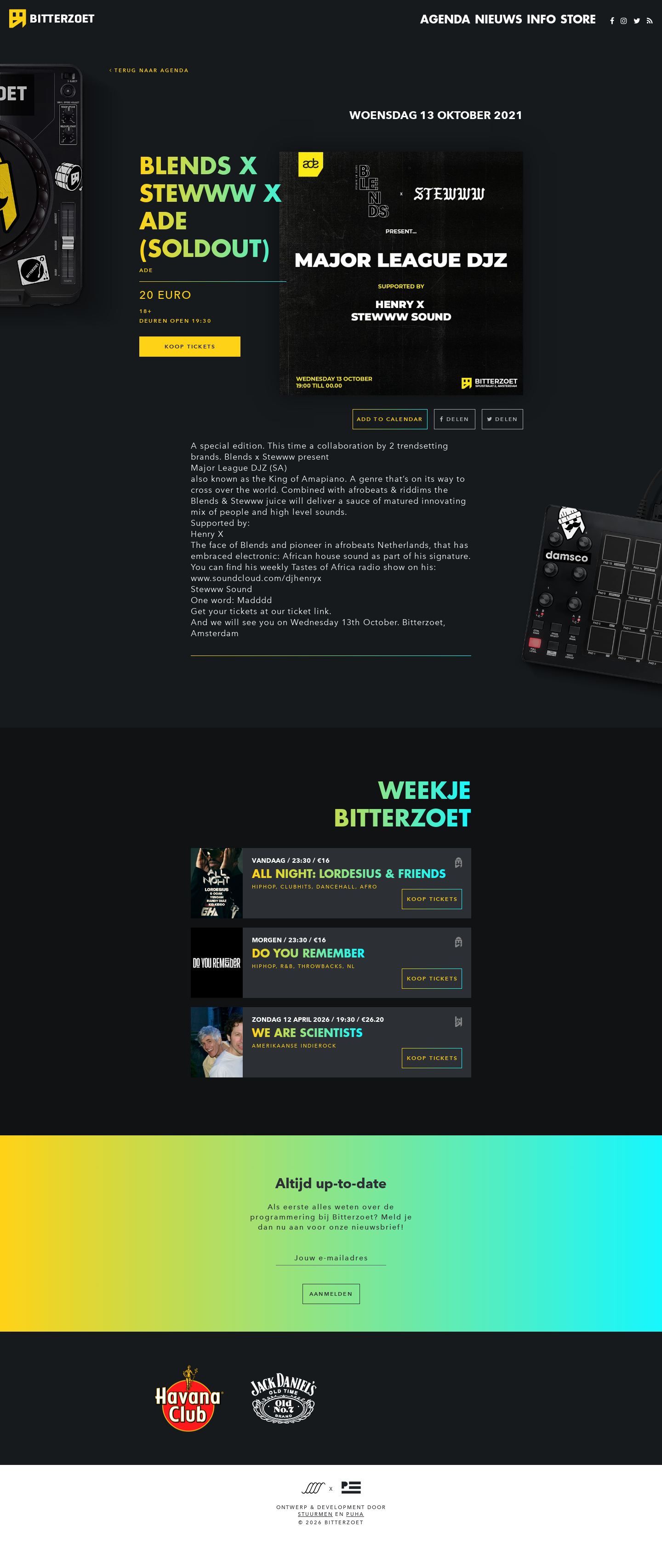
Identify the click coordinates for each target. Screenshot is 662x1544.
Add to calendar (390, 419)
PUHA (355, 1514)
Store (578, 19)
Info (541, 19)
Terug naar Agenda (149, 70)
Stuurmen (315, 1514)
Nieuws (498, 19)
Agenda (445, 19)
